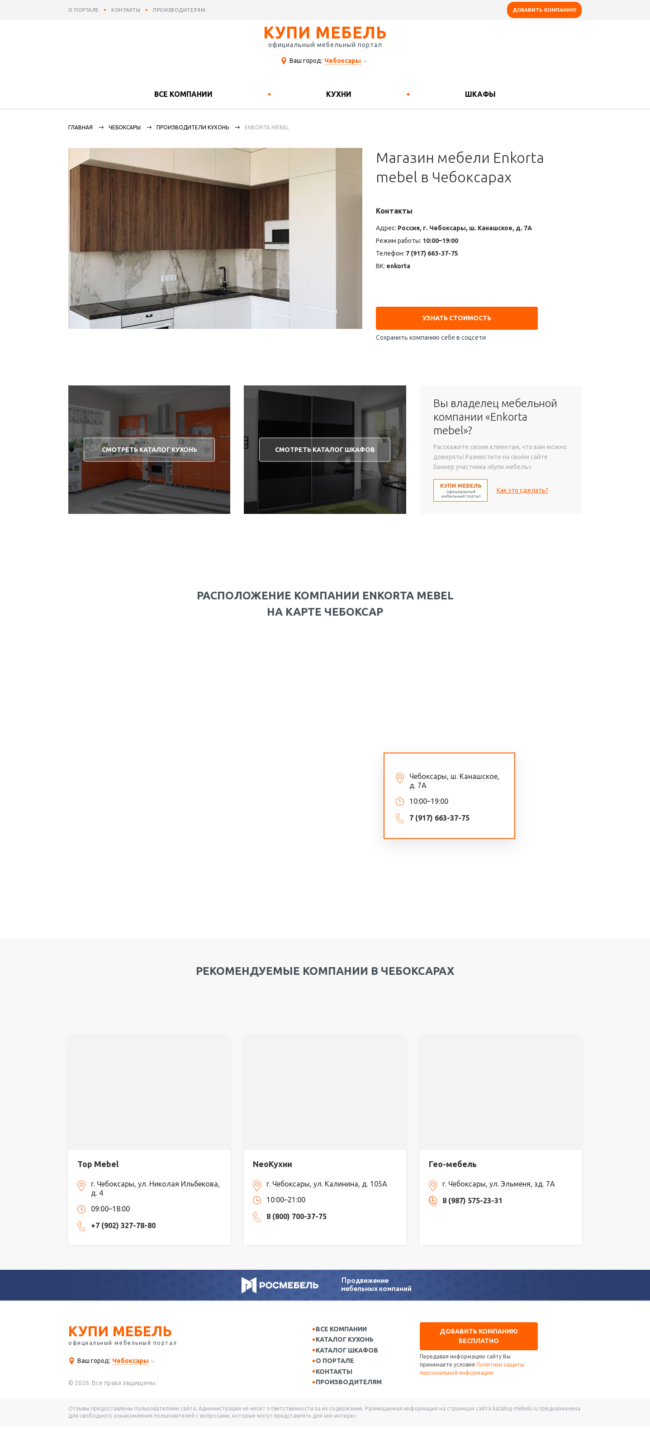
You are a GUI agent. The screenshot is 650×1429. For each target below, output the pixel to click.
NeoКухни (272, 1160)
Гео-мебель (453, 1160)
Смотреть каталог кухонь (149, 445)
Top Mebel (98, 1160)
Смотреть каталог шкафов (325, 445)
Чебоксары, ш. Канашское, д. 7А (454, 776)
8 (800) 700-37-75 (296, 1213)
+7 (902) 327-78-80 (123, 1222)
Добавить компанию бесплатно (479, 1332)
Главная (80, 127)
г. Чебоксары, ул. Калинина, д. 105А (326, 1180)
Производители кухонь (193, 127)
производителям (179, 10)
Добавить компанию (544, 10)
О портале (339, 1360)
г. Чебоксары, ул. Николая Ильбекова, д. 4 (155, 1184)
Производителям (353, 1383)
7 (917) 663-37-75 (432, 253)
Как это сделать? (522, 486)
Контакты (338, 1372)
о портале (83, 10)
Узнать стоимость (456, 314)
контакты (125, 10)
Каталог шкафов (351, 1349)
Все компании (183, 94)
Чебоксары (125, 127)
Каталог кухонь (349, 1337)
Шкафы (480, 94)
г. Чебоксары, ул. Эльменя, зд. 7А (498, 1180)
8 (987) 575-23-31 (472, 1197)
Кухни (338, 94)
